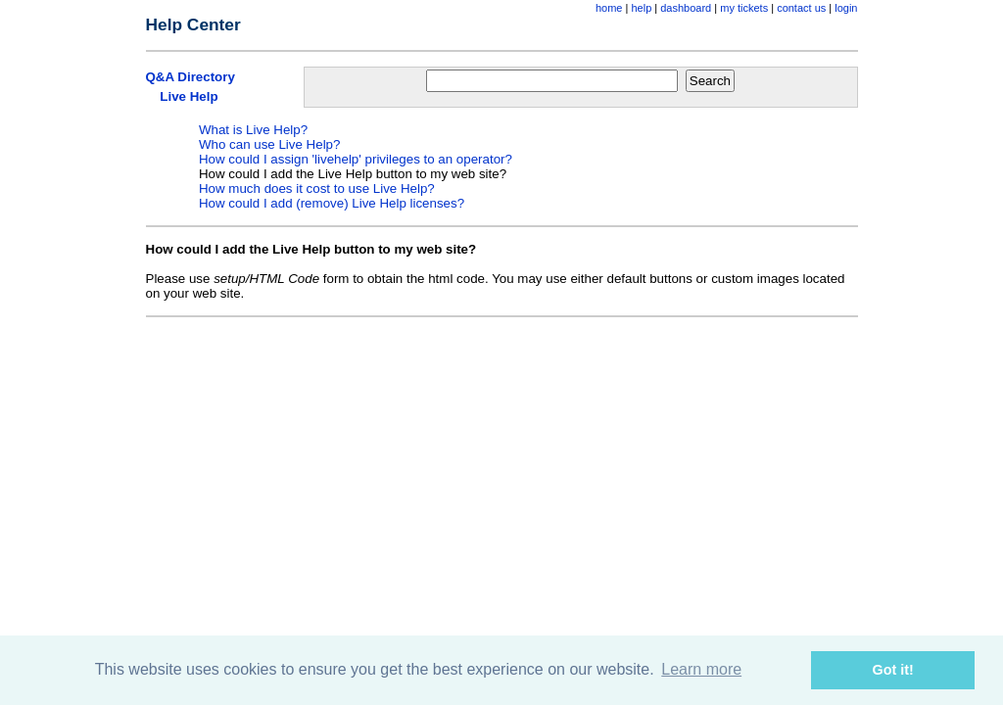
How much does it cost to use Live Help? (317, 188)
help (641, 8)
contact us (801, 8)
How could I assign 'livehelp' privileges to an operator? (355, 159)
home (609, 8)
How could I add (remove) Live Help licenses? (331, 203)
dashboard (685, 8)
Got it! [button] (893, 670)
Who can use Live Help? (269, 144)
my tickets (744, 8)
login (846, 8)
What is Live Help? (253, 129)
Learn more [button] (701, 669)
